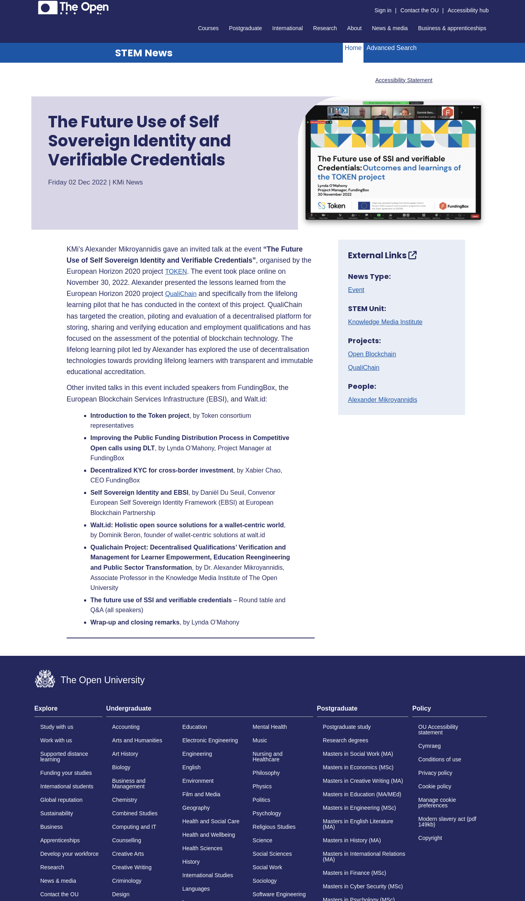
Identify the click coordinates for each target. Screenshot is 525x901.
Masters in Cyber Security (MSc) (363, 886)
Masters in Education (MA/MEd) (362, 794)
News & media (390, 28)
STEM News (144, 53)
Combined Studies (135, 813)
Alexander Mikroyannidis (382, 400)
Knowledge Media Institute (385, 322)
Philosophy (266, 773)
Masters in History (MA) (352, 840)
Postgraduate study (347, 727)
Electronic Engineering (210, 740)
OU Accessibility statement (438, 730)
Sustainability (56, 813)
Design (121, 894)
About (354, 28)
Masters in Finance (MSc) (354, 873)
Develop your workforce (69, 854)
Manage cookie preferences (437, 803)
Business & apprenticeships (452, 28)
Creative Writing (132, 867)
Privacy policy (435, 773)
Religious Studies (274, 827)
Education (195, 727)
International (287, 28)
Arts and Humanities (137, 740)
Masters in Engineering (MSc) (359, 808)
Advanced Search (391, 47)
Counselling (126, 840)
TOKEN (176, 272)
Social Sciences (272, 854)
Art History (125, 754)
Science (263, 840)
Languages (196, 889)
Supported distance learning (64, 757)
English (192, 767)
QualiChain (180, 294)
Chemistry (124, 800)
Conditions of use (439, 759)
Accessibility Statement (404, 80)
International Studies (208, 875)
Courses (208, 28)
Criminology (127, 881)
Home (353, 47)
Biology (121, 767)
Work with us (56, 740)
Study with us (56, 727)
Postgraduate (245, 28)
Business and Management (129, 784)
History (191, 862)
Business (51, 827)
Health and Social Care (211, 821)
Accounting (126, 727)
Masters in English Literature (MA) (358, 824)
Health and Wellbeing (209, 835)
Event (356, 290)
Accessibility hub (468, 10)
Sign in (383, 10)
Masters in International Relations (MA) (364, 857)
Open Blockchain (372, 354)
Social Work (267, 867)
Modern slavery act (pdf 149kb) (447, 822)
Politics (261, 800)
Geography (196, 808)
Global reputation (61, 800)
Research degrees (345, 740)
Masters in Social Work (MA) (358, 754)
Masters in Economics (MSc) (358, 767)
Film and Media (202, 794)
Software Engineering (279, 894)
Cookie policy (434, 786)
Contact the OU (419, 10)
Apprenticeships (60, 840)
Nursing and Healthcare (268, 757)
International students (67, 786)
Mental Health (270, 727)
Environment (198, 781)
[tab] (68, 711)
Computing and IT (134, 827)
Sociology (265, 881)
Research (325, 28)
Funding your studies (66, 773)
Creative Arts (128, 854)
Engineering (197, 754)
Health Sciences (203, 848)
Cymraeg (429, 746)
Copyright (430, 838)
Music (260, 740)
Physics (262, 786)
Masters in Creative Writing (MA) (363, 781)
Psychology (267, 813)
